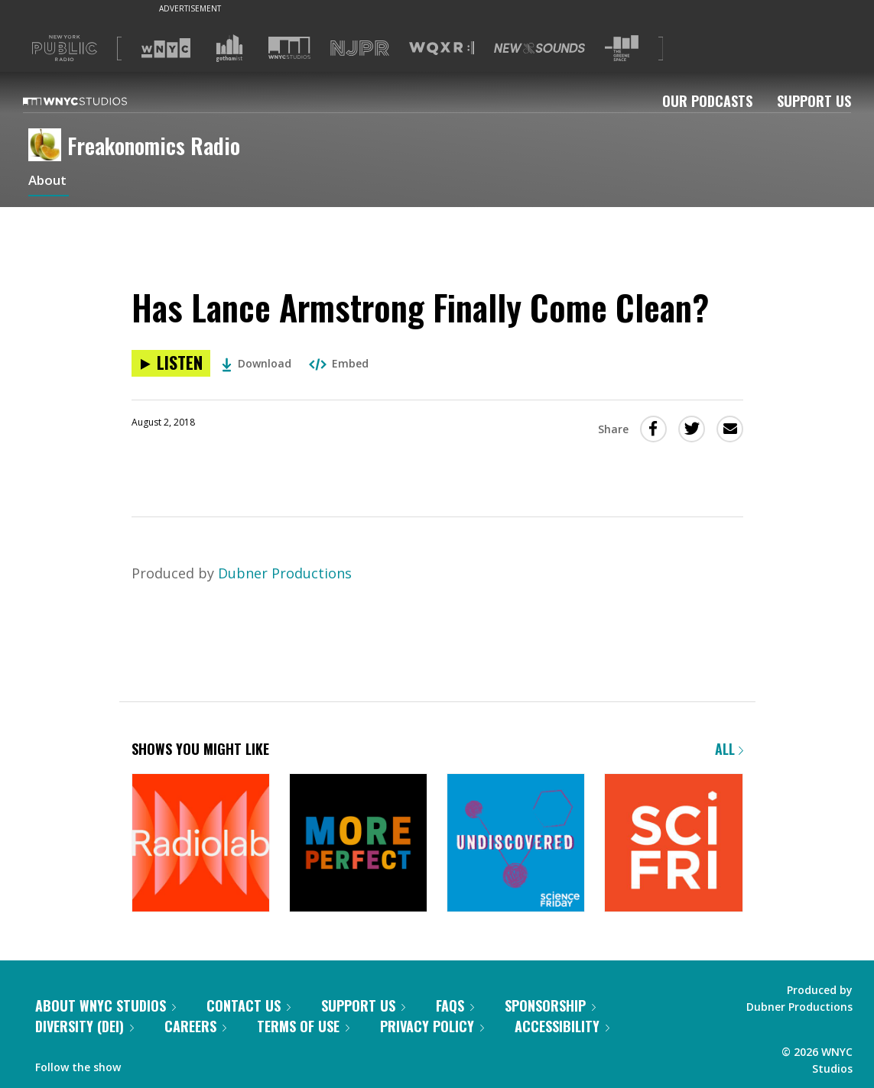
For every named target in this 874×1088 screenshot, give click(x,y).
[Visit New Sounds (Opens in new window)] (539, 48)
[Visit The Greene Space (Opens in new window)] (621, 48)
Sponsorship (550, 1005)
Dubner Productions (285, 573)
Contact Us (248, 1005)
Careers (195, 1026)
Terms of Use (303, 1026)
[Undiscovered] (516, 844)
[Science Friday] (673, 844)
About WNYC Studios (105, 1005)
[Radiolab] (201, 844)
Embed (339, 363)
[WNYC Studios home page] (94, 101)
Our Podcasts (707, 101)
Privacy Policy (432, 1026)
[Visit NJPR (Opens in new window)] (359, 48)
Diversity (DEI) (84, 1026)
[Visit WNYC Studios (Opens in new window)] (289, 48)
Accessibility (562, 1026)
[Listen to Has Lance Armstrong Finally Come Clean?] (171, 363)
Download (256, 363)
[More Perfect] (358, 844)
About (48, 182)
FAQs (455, 1005)
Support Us (814, 101)
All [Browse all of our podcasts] (729, 749)
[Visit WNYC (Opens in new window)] (165, 48)
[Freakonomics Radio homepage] (47, 146)
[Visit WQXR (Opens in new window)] (441, 48)
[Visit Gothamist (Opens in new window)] (229, 48)
